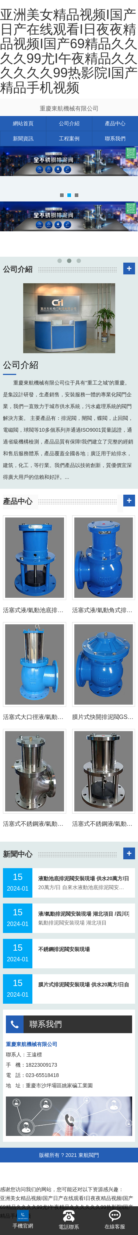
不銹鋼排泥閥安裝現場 (64, 949)
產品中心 (115, 123)
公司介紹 (69, 123)
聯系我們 (115, 138)
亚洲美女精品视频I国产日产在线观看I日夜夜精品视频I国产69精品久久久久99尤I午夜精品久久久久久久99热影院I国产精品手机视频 (69, 51)
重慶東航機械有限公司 (69, 108)
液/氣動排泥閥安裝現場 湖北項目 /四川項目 (83, 914)
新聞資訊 (23, 138)
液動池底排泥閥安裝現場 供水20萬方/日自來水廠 (83, 878)
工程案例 (69, 138)
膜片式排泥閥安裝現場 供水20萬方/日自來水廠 (83, 984)
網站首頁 (23, 123)
